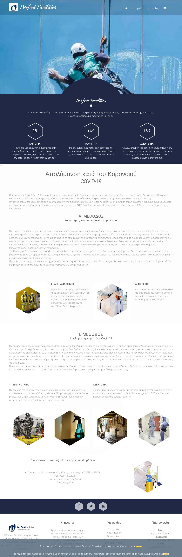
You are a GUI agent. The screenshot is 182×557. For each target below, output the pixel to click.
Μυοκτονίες (114, 529)
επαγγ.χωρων (77, 533)
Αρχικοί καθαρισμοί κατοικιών (68, 537)
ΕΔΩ (139, 546)
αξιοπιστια (100, 384)
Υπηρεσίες (153, 8)
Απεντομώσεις (114, 536)
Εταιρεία (137, 8)
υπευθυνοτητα (19, 384)
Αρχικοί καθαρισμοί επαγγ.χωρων (67, 530)
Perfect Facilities (38, 7)
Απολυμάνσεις (114, 532)
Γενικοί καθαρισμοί (61, 533)
